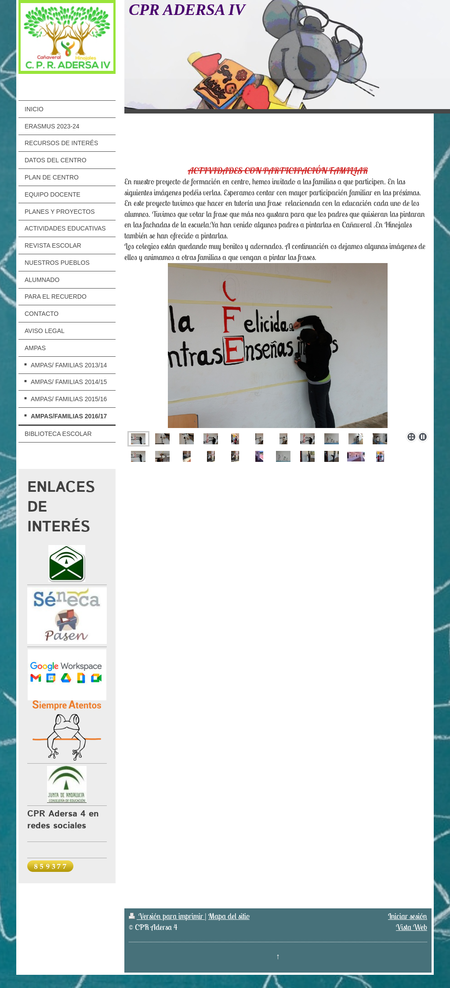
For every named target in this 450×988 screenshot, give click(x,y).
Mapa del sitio (229, 916)
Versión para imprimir (167, 916)
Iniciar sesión (407, 916)
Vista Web (411, 927)
